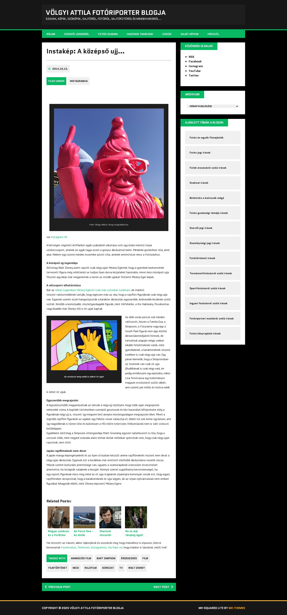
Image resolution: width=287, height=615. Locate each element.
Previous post (58, 587)
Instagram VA (59, 237)
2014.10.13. (60, 69)
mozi (76, 568)
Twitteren (83, 547)
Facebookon (68, 547)
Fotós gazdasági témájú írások (209, 213)
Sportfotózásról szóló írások (207, 288)
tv (121, 568)
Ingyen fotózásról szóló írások (209, 303)
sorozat (108, 568)
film (145, 558)
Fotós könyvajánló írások (205, 333)
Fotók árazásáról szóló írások (208, 168)
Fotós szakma (108, 34)
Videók (167, 34)
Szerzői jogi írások (201, 228)
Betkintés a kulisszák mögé (207, 198)
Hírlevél (213, 34)
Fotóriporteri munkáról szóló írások (212, 318)
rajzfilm (91, 568)
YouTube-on (115, 547)
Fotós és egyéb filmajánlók (206, 137)
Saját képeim (189, 34)
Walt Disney (136, 568)
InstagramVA (79, 81)
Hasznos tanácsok (140, 34)
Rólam (50, 34)
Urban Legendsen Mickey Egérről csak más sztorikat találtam (92, 290)
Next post (163, 587)
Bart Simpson (106, 558)
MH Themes (237, 608)
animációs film (81, 558)
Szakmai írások (199, 183)
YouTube (195, 71)
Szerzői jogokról (76, 34)
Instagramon (99, 547)
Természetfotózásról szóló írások (211, 273)
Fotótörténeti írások (202, 258)
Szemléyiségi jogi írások (205, 243)
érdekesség (129, 558)
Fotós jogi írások (200, 152)
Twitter (194, 75)
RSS (191, 57)
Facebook (195, 61)
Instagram (196, 66)
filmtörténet (57, 568)
